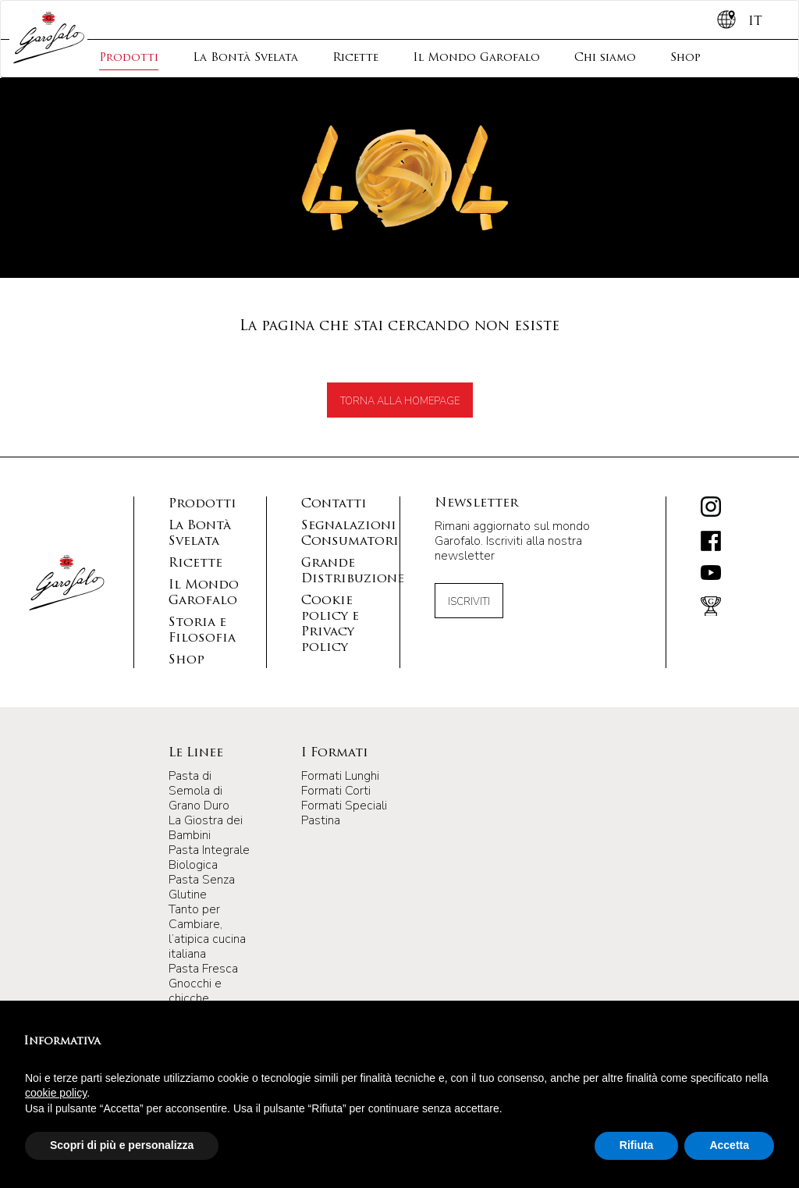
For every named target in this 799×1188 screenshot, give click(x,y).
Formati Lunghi (340, 775)
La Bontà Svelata (245, 58)
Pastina (320, 820)
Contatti (334, 504)
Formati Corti (336, 790)
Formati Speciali (344, 805)
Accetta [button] (729, 1145)
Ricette (355, 58)
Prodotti (128, 58)
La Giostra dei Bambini (206, 828)
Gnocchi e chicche (195, 991)
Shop (685, 58)
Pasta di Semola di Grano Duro (199, 790)
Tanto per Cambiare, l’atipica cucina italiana (207, 931)
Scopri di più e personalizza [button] (122, 1145)
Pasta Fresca (203, 968)
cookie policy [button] (56, 1093)
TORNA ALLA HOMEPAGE (400, 401)
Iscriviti (469, 602)
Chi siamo (605, 58)
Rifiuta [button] (637, 1145)
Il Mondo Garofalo (476, 58)
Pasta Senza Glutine (202, 887)
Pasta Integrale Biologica (209, 857)
